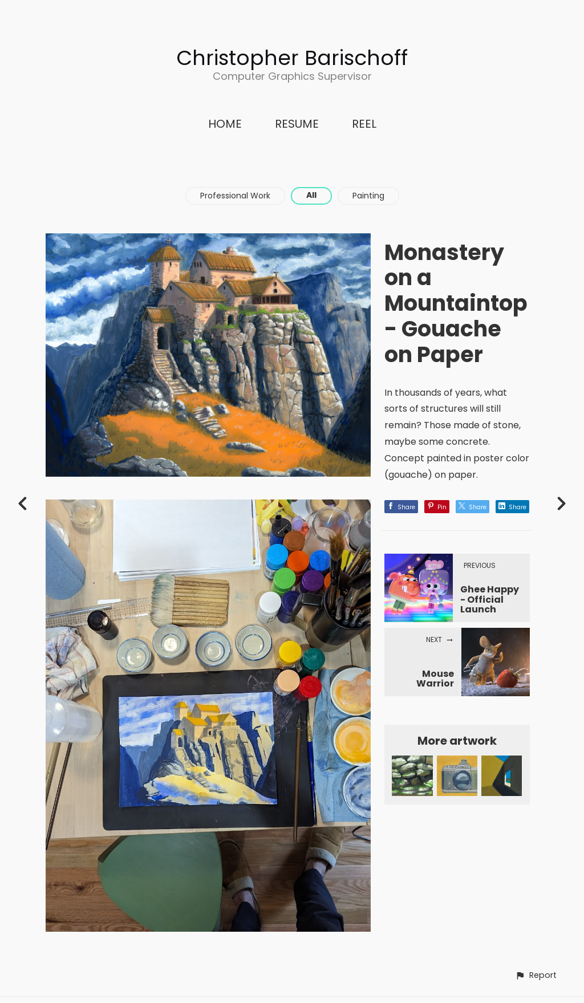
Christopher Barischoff (292, 57)
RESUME (297, 124)
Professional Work (235, 195)
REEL (364, 124)
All (311, 195)
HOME (225, 124)
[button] (535, 975)
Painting (368, 195)
